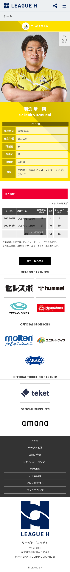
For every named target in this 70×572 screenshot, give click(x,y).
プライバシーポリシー (35, 462)
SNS (55, 5)
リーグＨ (20, 5)
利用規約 (35, 468)
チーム (8, 16)
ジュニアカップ (35, 490)
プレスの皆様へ (35, 483)
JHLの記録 (35, 476)
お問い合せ (35, 454)
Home (35, 440)
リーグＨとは (35, 447)
